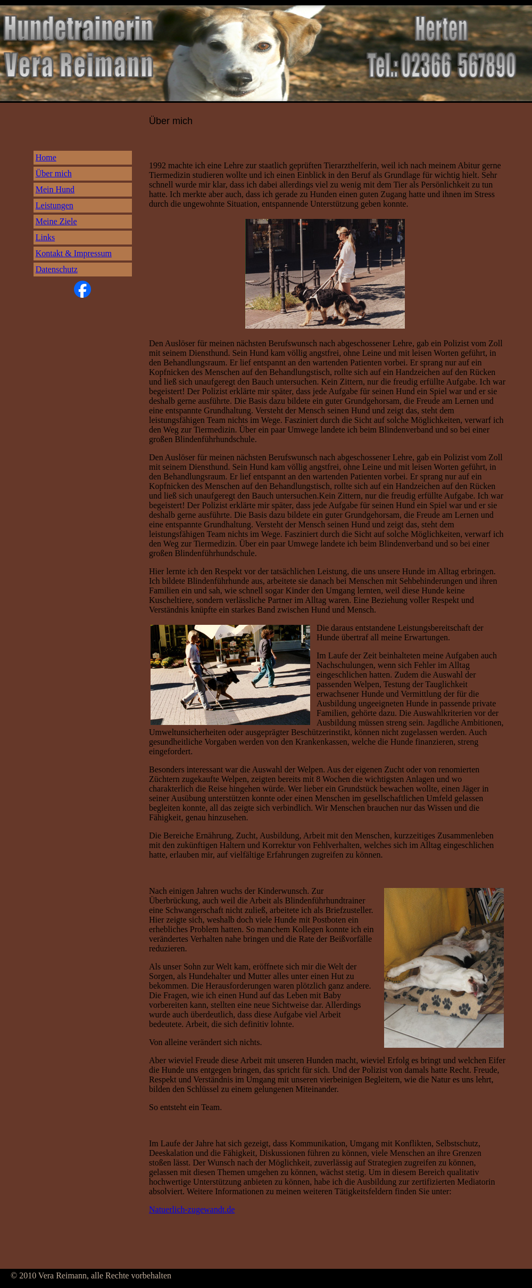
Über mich (54, 173)
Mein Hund (55, 189)
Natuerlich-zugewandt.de (192, 1209)
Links (45, 237)
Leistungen (54, 205)
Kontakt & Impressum (74, 253)
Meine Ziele (56, 221)
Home (46, 157)
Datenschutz (57, 269)
